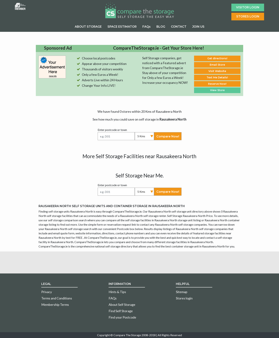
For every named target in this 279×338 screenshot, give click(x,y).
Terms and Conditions (56, 298)
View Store (217, 90)
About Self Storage (122, 305)
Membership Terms (55, 305)
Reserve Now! (217, 83)
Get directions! (217, 58)
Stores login (184, 298)
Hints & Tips (117, 292)
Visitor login (247, 7)
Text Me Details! (217, 77)
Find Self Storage (121, 311)
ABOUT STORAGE (88, 26)
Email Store (217, 64)
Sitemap (181, 292)
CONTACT (178, 26)
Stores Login (247, 16)
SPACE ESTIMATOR (122, 26)
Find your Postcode (122, 317)
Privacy (46, 292)
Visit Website (217, 71)
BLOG (160, 26)
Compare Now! (167, 136)
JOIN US (198, 26)
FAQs (146, 26)
